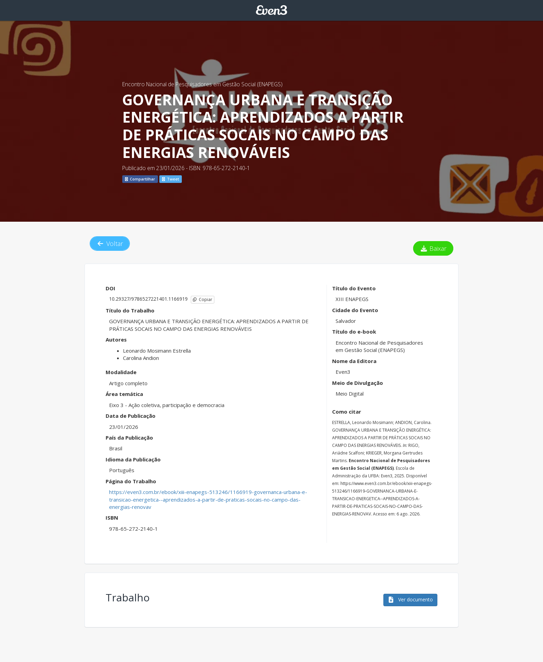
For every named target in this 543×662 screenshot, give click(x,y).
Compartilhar (140, 179)
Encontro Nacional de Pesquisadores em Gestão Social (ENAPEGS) (202, 84)
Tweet (170, 179)
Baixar (433, 248)
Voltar (110, 243)
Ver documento (410, 599)
